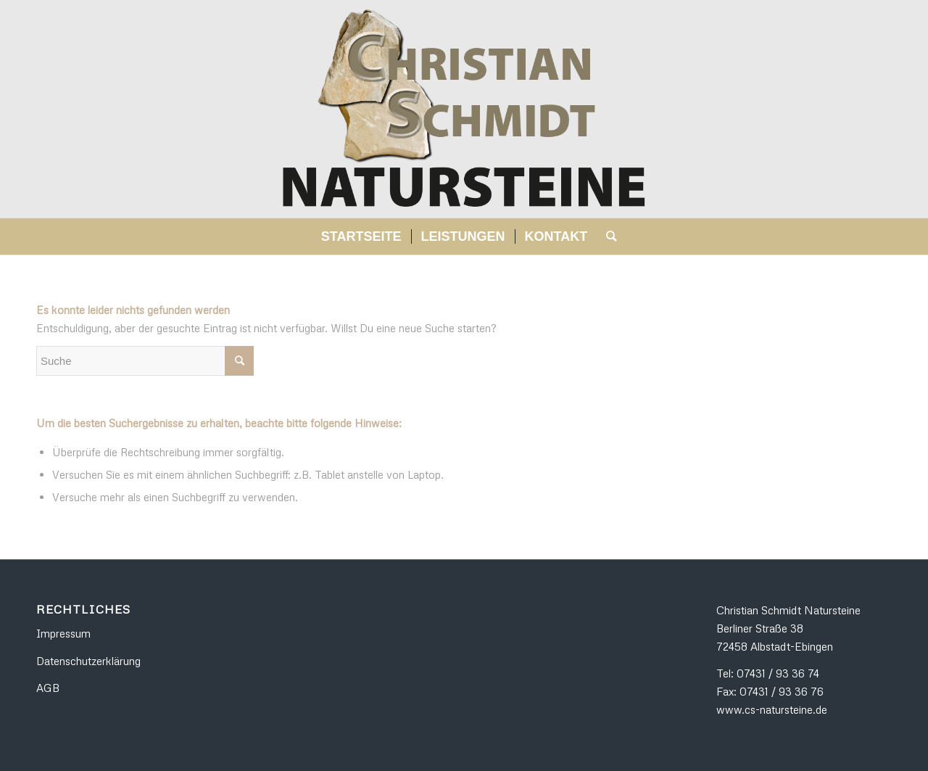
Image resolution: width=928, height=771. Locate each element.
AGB (47, 687)
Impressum (63, 633)
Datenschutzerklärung (88, 660)
